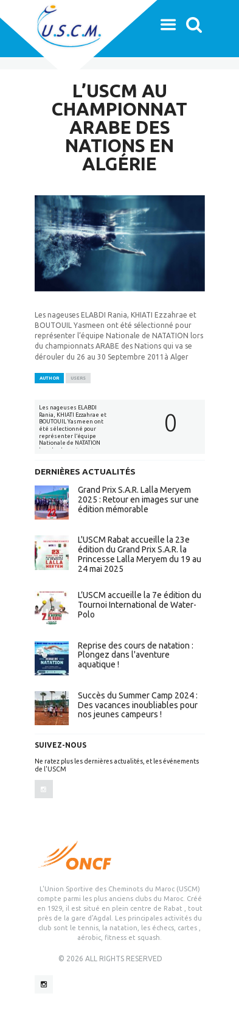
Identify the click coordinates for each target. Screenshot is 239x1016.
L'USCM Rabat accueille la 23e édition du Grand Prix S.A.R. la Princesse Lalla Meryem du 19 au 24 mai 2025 (139, 554)
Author (49, 377)
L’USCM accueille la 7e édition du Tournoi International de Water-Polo (139, 604)
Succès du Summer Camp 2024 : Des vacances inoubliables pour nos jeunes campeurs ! (138, 705)
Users (78, 377)
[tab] (49, 378)
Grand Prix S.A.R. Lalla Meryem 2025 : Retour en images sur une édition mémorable (138, 499)
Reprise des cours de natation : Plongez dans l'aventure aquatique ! (135, 655)
